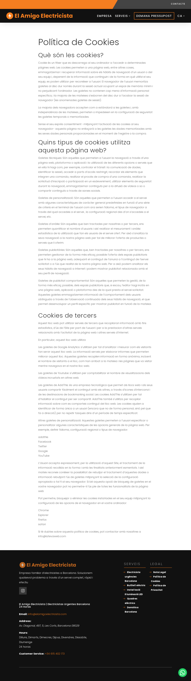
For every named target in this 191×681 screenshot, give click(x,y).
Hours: (23, 633)
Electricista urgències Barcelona (132, 577)
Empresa (104, 16)
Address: (25, 621)
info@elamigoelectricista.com (47, 614)
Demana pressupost (154, 16)
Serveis (121, 16)
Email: (23, 614)
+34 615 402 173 (55, 653)
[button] (182, 672)
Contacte (178, 4)
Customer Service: (31, 653)
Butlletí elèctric (136, 585)
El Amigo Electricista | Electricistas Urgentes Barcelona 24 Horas (54, 605)
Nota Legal (159, 572)
